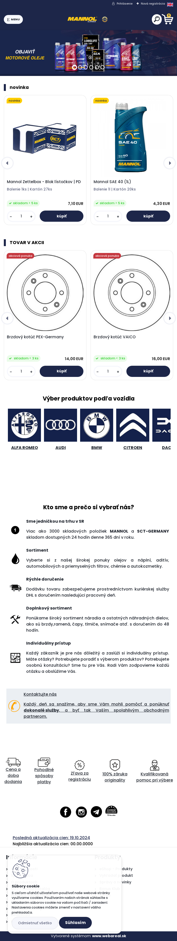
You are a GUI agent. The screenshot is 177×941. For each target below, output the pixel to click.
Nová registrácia (153, 4)
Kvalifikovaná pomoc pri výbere (154, 771)
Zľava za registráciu (79, 771)
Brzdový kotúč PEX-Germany (35, 337)
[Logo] (87, 19)
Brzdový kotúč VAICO (115, 337)
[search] (157, 19)
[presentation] (7, 163)
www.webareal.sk (109, 935)
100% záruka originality (114, 771)
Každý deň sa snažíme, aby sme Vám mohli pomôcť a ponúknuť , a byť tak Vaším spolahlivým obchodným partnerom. (96, 710)
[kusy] (21, 216)
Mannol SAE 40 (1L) (112, 181)
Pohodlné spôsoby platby (44, 771)
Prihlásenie (124, 4)
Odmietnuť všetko (35, 923)
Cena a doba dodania (13, 771)
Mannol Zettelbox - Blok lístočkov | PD (44, 181)
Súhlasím (75, 923)
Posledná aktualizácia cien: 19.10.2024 (51, 838)
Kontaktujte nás (40, 694)
